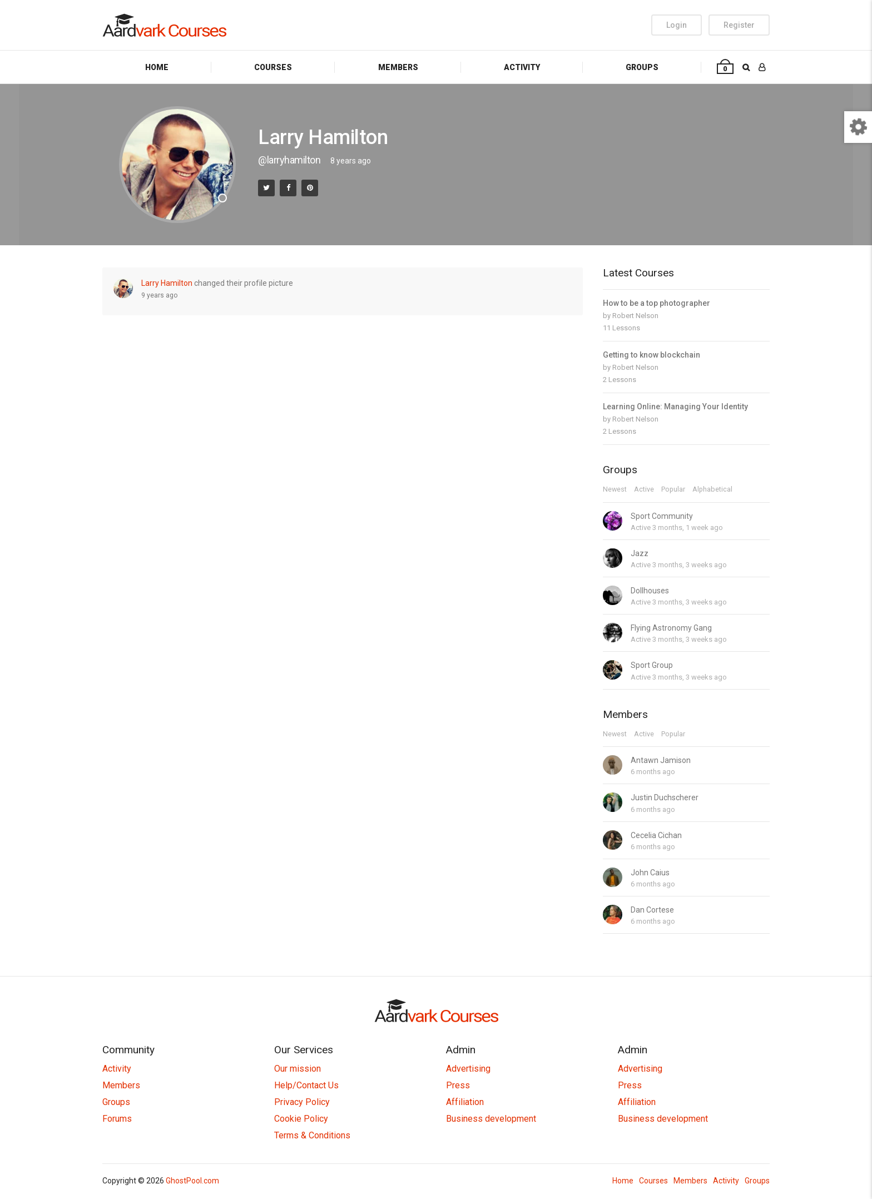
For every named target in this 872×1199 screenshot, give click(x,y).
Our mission (297, 1068)
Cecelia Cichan (656, 835)
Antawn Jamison (661, 760)
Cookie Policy (301, 1118)
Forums (117, 1118)
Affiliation (465, 1102)
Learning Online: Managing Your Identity (675, 406)
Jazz (639, 553)
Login (676, 25)
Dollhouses (650, 590)
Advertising (468, 1068)
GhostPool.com (192, 1180)
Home (157, 67)
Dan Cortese (652, 909)
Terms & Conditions (312, 1135)
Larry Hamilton (166, 283)
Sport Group (652, 665)
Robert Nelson (635, 315)
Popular (673, 489)
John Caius (650, 872)
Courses (273, 67)
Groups (642, 67)
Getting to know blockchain (651, 354)
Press (458, 1085)
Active (644, 489)
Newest (615, 489)
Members (398, 67)
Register (739, 25)
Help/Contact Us (306, 1085)
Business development (491, 1118)
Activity (522, 67)
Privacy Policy (302, 1102)
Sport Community (662, 516)
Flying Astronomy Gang (671, 627)
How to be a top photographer (656, 303)
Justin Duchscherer (664, 797)
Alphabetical (712, 489)
